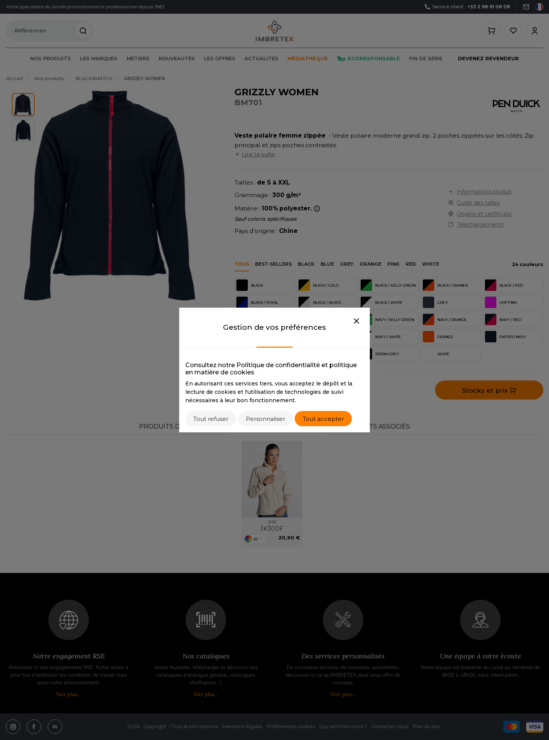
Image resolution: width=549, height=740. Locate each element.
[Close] (356, 321)
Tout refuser (210, 418)
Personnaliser (265, 418)
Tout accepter (323, 418)
